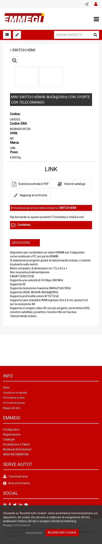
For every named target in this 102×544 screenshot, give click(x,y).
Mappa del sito (11, 407)
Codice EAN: (18, 123)
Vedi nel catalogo (74, 183)
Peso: (14, 152)
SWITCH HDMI (23, 50)
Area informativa (19, 483)
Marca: (14, 142)
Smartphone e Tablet (16, 444)
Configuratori (11, 429)
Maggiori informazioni (17, 525)
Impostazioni (34, 532)
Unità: (14, 133)
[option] (26, 76)
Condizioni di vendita (15, 392)
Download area (18, 476)
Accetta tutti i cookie (62, 532)
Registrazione (12, 434)
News (6, 387)
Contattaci (23, 224)
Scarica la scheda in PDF (33, 183)
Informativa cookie (14, 397)
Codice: (15, 114)
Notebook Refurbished (17, 449)
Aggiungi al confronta (33, 195)
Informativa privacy (14, 402)
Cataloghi (9, 439)
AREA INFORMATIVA (16, 454)
